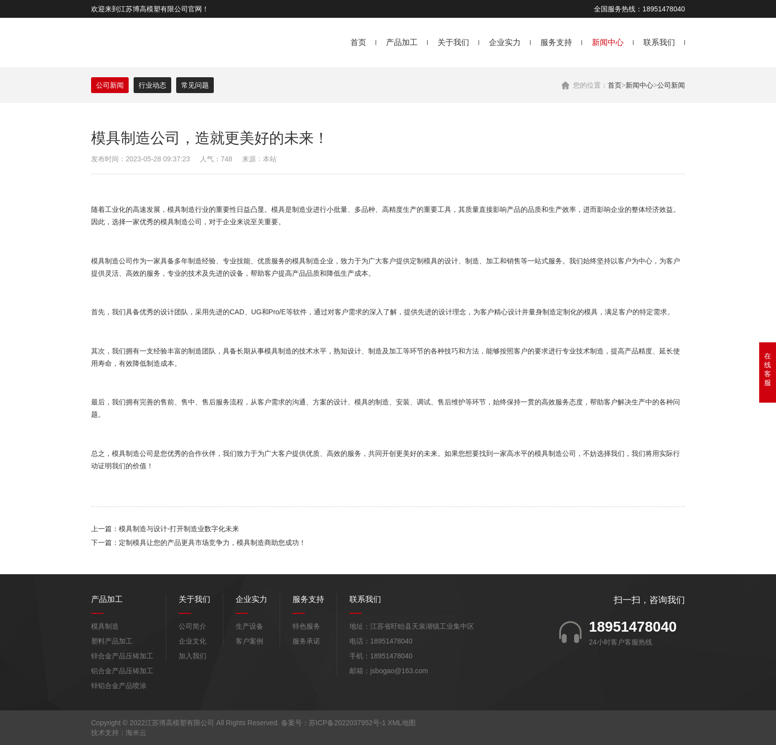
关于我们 (453, 42)
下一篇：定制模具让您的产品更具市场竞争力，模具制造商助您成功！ (198, 542)
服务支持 (556, 42)
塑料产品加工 (112, 641)
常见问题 (195, 85)
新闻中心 (608, 42)
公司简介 (192, 626)
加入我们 (192, 656)
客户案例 (249, 641)
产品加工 (402, 42)
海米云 (136, 733)
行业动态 (152, 85)
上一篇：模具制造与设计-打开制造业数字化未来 (165, 529)
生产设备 (249, 626)
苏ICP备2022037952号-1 (347, 723)
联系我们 (659, 42)
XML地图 (402, 723)
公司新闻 (671, 85)
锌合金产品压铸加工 (122, 656)
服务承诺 (306, 641)
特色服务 (306, 626)
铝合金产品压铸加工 (122, 671)
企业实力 (505, 42)
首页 (358, 42)
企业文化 (192, 641)
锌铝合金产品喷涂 (118, 686)
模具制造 (105, 626)
